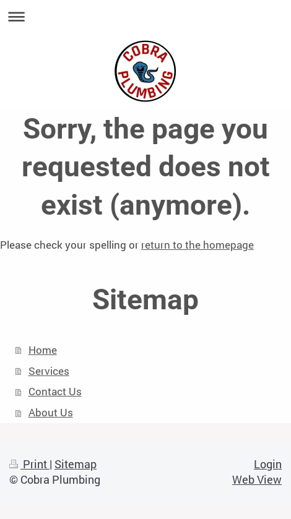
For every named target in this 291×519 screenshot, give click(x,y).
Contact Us (55, 391)
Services (48, 371)
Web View (257, 479)
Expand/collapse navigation (145, 16)
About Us (50, 412)
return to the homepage (197, 245)
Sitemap (75, 464)
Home (42, 350)
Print (29, 464)
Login (268, 464)
